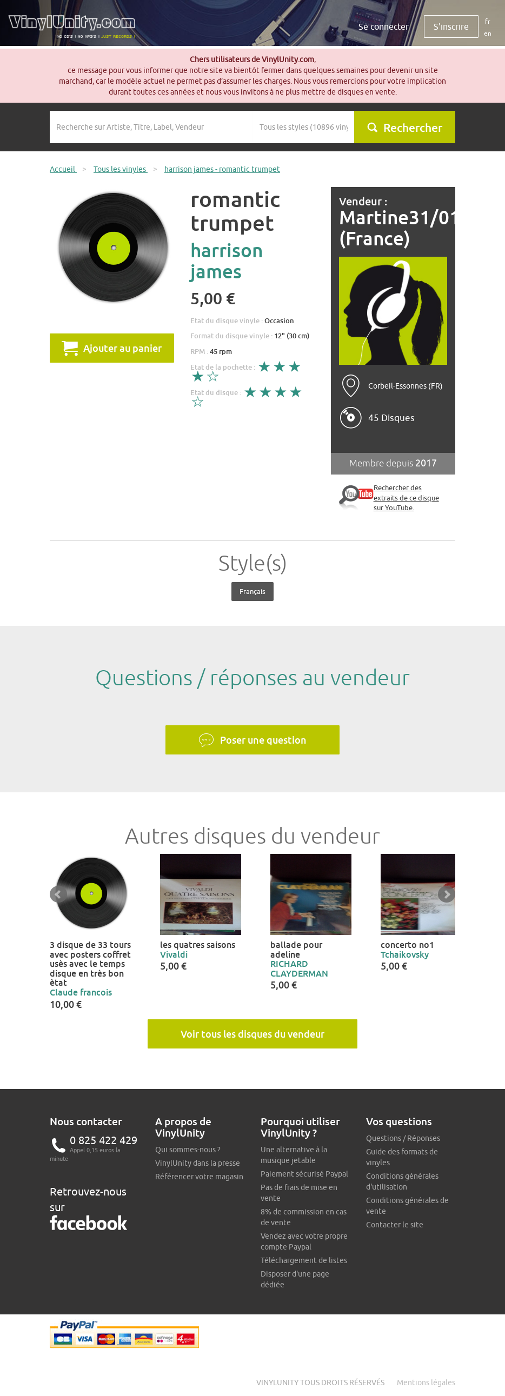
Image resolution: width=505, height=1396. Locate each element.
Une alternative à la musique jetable (294, 1155)
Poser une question (252, 740)
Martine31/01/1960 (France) (393, 228)
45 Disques (391, 417)
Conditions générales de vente (407, 1205)
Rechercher (404, 128)
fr (487, 21)
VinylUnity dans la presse (197, 1163)
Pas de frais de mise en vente (299, 1193)
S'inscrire (451, 26)
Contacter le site (394, 1224)
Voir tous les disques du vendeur (252, 1034)
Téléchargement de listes (304, 1260)
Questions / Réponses (403, 1138)
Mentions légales (426, 1382)
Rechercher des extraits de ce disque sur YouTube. (406, 497)
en (487, 33)
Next (446, 894)
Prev (58, 894)
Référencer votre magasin (199, 1176)
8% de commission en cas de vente (304, 1217)
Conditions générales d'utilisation (402, 1181)
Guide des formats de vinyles (402, 1157)
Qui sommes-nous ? (188, 1149)
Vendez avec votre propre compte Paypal (304, 1241)
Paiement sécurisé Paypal (304, 1174)
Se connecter (383, 26)
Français (252, 591)
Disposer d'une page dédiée (295, 1279)
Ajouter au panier (112, 348)
